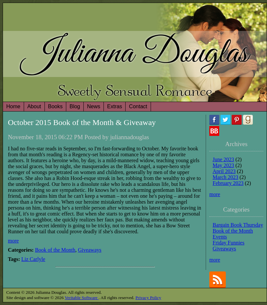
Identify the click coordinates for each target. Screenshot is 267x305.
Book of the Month (55, 250)
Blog (75, 106)
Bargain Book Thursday (238, 225)
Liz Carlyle (33, 259)
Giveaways (89, 250)
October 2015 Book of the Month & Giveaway (82, 122)
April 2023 (224, 171)
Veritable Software (82, 297)
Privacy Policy (148, 297)
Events (220, 237)
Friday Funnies (228, 242)
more (13, 240)
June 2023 (223, 159)
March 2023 (225, 177)
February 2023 (228, 183)
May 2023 (223, 165)
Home (13, 106)
